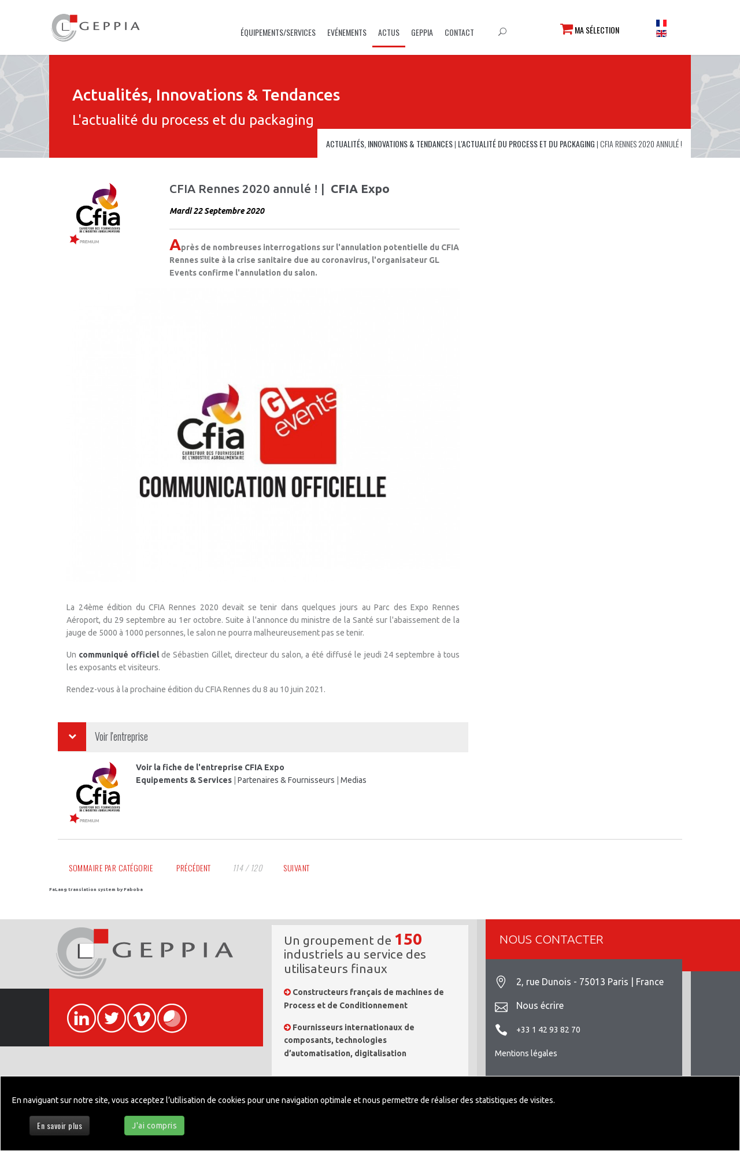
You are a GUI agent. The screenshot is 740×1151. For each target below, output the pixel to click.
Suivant (296, 868)
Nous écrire (540, 1005)
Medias (354, 780)
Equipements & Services (184, 780)
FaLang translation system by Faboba (96, 889)
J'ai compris (154, 1125)
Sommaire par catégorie (111, 868)
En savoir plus (59, 1125)
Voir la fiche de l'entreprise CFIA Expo (210, 767)
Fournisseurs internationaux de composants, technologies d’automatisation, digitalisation (349, 1040)
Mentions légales (526, 1053)
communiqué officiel (119, 654)
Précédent (193, 868)
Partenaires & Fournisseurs (286, 780)
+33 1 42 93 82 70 (548, 1029)
